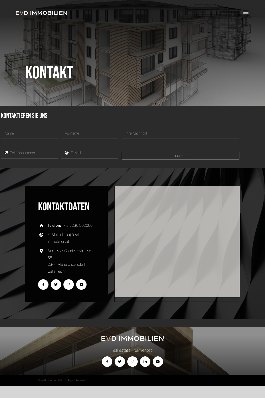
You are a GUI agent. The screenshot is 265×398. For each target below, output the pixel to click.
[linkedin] (145, 361)
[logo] (41, 13)
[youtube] (81, 284)
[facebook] (43, 284)
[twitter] (56, 284)
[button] (177, 237)
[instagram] (68, 284)
